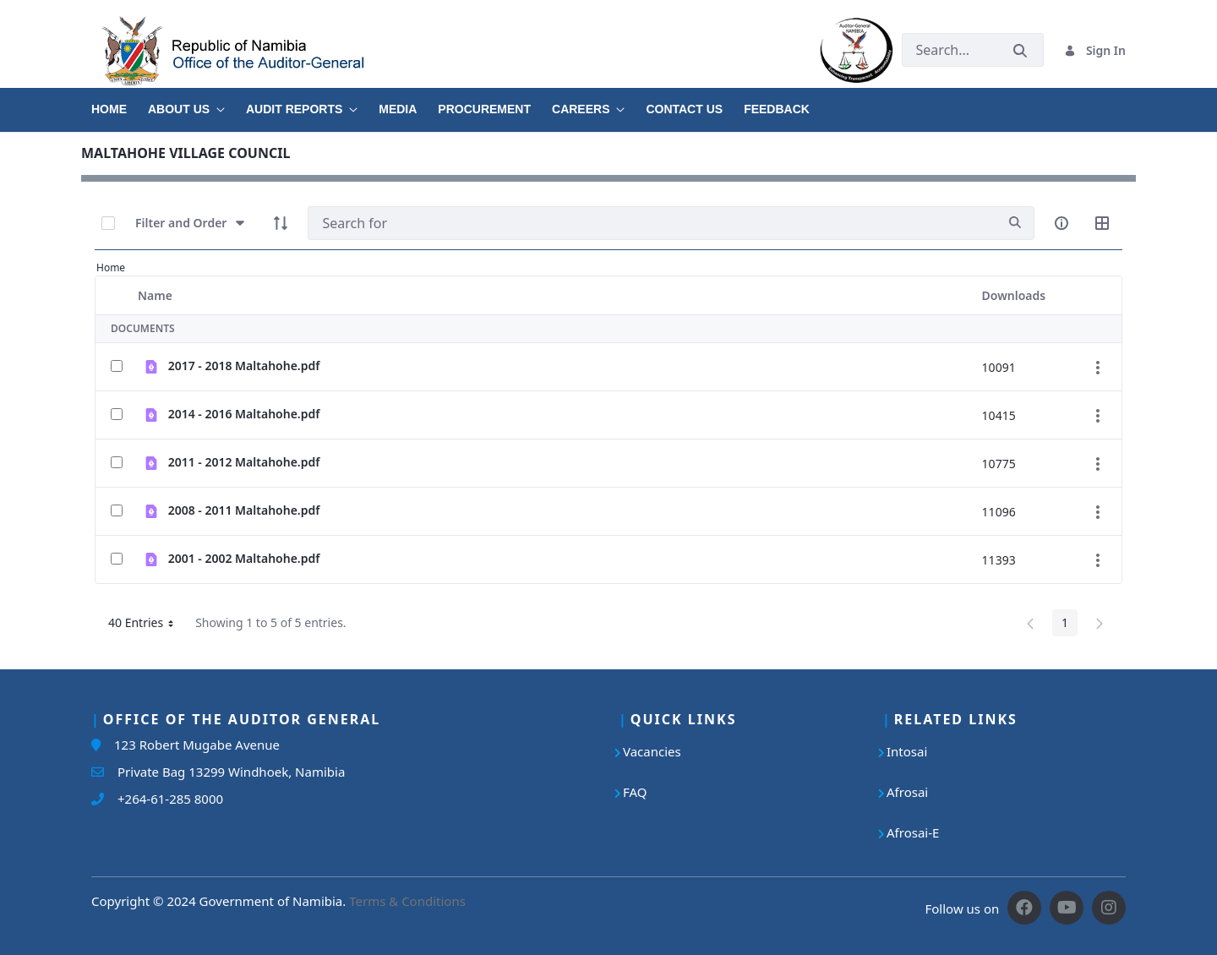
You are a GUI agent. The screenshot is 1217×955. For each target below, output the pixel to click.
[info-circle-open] (1061, 223)
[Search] (652, 223)
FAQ (635, 791)
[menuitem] (119, 103)
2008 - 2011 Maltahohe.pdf (244, 510)
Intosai (907, 751)
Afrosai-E (913, 832)
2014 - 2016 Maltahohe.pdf (244, 414)
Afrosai (907, 791)
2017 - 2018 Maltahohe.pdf (244, 365)
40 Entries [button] (147, 625)
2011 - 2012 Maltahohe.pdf (244, 462)
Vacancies (652, 751)
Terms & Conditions (407, 900)
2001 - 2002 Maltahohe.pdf (244, 558)
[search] (1015, 222)
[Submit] (1020, 50)
